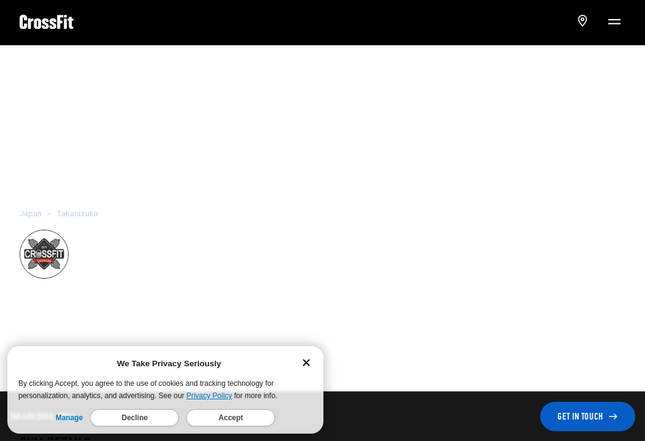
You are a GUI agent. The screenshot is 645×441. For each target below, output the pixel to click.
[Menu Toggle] (613, 20)
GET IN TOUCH (587, 416)
